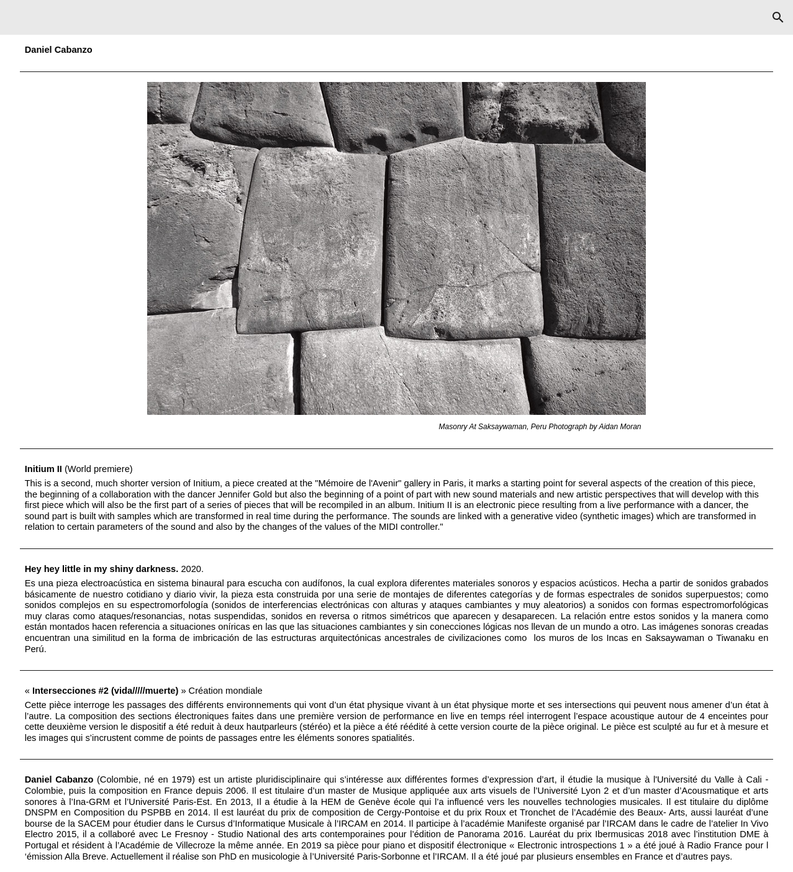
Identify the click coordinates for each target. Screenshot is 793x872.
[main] (397, 50)
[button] (778, 17)
